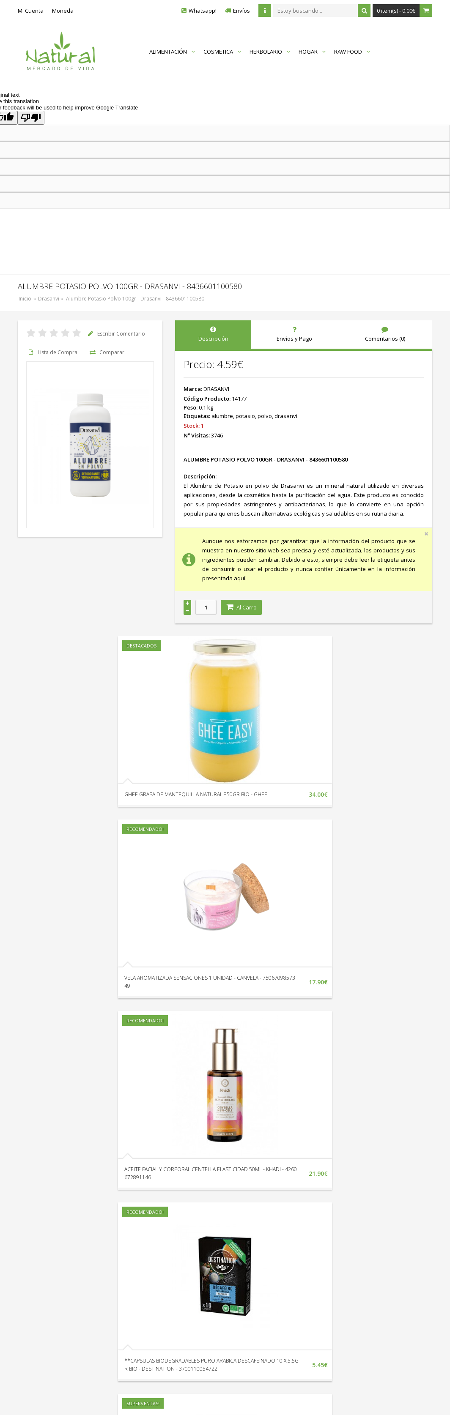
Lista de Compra (51, 352)
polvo (265, 416)
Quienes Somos (343, 1260)
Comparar (106, 352)
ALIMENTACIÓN (172, 51)
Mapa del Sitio (262, 1260)
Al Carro (241, 607)
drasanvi (285, 416)
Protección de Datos (348, 1283)
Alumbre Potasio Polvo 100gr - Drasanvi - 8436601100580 (135, 298)
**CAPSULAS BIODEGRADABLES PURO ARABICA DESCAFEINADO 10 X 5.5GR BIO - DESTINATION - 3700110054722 (352, 993)
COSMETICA (222, 51)
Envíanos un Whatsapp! (60, 1278)
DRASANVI (216, 389)
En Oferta (256, 1283)
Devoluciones (161, 1272)
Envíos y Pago (340, 1272)
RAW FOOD (352, 51)
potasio (245, 416)
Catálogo (255, 1295)
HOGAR (312, 51)
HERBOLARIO (270, 51)
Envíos (241, 10)
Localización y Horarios (173, 1260)
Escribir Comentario (115, 333)
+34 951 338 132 (51, 1261)
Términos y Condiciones (353, 1295)
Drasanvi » (51, 298)
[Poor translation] (30, 118)
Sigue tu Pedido (164, 1283)
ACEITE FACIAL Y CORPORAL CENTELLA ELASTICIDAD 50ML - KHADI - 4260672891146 (211, 993)
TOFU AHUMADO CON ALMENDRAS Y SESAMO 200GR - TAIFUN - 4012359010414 (72, 1193)
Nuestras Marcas (266, 1272)
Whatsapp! (203, 10)
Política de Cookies (347, 1307)
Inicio (25, 298)
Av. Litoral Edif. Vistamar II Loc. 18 (73, 1295)
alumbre (222, 416)
